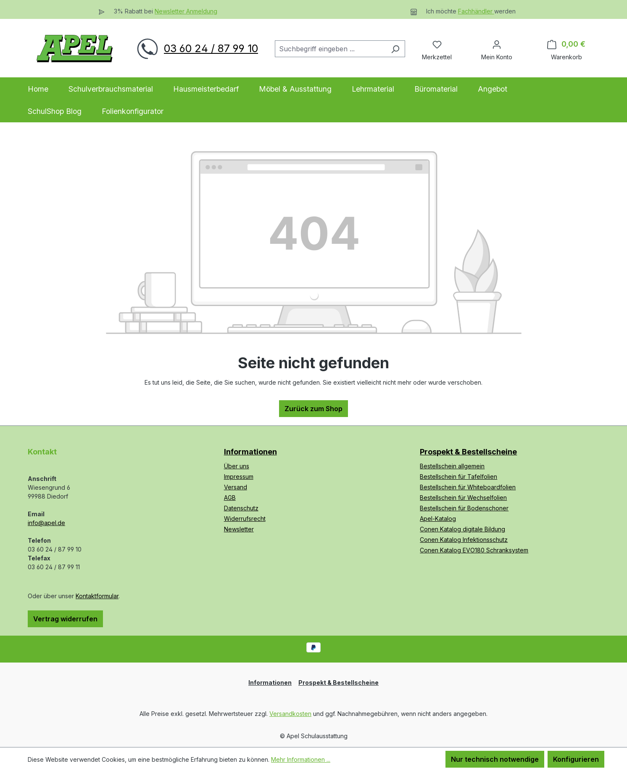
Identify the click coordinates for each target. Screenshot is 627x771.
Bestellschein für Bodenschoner (464, 508)
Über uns (236, 466)
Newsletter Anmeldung (186, 11)
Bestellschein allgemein (452, 466)
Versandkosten (290, 713)
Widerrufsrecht (245, 518)
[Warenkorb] (566, 44)
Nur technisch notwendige (495, 759)
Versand (235, 487)
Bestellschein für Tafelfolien (458, 476)
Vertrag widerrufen (65, 619)
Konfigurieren (576, 759)
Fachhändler (476, 11)
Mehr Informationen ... (300, 759)
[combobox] (330, 48)
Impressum (238, 476)
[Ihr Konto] (497, 44)
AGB (230, 497)
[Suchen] (395, 48)
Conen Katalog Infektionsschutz (464, 539)
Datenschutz (241, 508)
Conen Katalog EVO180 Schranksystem (474, 550)
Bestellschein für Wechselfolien (463, 497)
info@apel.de (46, 522)
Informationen (250, 451)
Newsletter (239, 529)
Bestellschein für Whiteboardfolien (468, 487)
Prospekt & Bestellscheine (468, 451)
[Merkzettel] (437, 44)
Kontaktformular (97, 595)
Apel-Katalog (438, 518)
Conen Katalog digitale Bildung (462, 529)
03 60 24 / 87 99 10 (211, 48)
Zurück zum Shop (313, 408)
